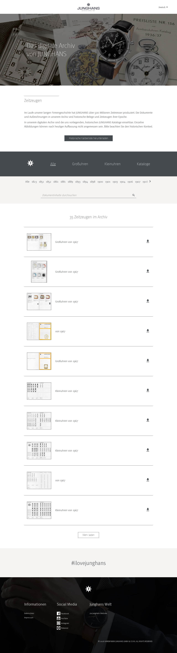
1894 (85, 181)
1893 (77, 181)
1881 (63, 181)
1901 (107, 181)
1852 (48, 181)
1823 (34, 181)
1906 (130, 181)
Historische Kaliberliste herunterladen (88, 138)
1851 (41, 181)
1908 (145, 181)
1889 (70, 181)
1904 (122, 181)
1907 (137, 181)
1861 (55, 181)
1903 (115, 181)
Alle (27, 181)
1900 (100, 181)
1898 (92, 181)
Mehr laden (88, 535)
